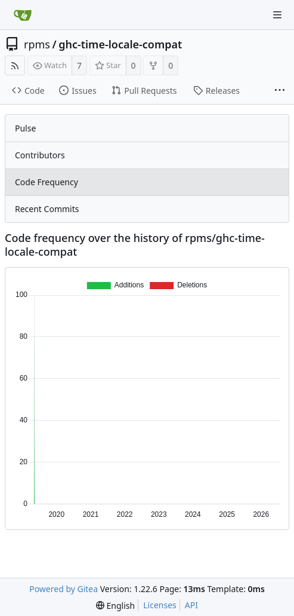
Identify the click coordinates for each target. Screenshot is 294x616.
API (191, 605)
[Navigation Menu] (277, 15)
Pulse (25, 128)
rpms (37, 44)
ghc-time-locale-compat (120, 44)
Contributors (40, 155)
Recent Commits (47, 208)
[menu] (115, 605)
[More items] (279, 91)
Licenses (160, 605)
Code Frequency (46, 182)
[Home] (22, 15)
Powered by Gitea (63, 588)
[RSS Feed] (15, 65)
